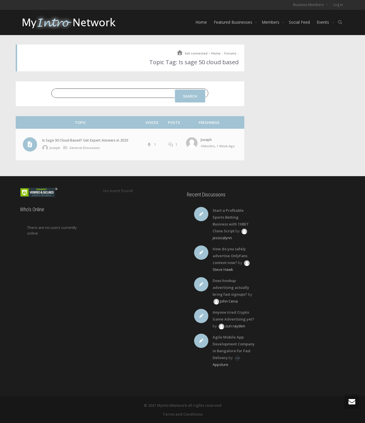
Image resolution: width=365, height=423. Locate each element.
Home (201, 22)
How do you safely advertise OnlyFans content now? (230, 255)
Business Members (308, 4)
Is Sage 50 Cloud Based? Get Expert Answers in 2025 (85, 140)
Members (271, 22)
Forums (230, 53)
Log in (338, 4)
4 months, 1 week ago (218, 146)
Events (323, 22)
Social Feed (299, 22)
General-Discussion (84, 148)
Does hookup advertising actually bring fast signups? (231, 287)
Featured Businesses (233, 22)
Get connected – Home (203, 53)
